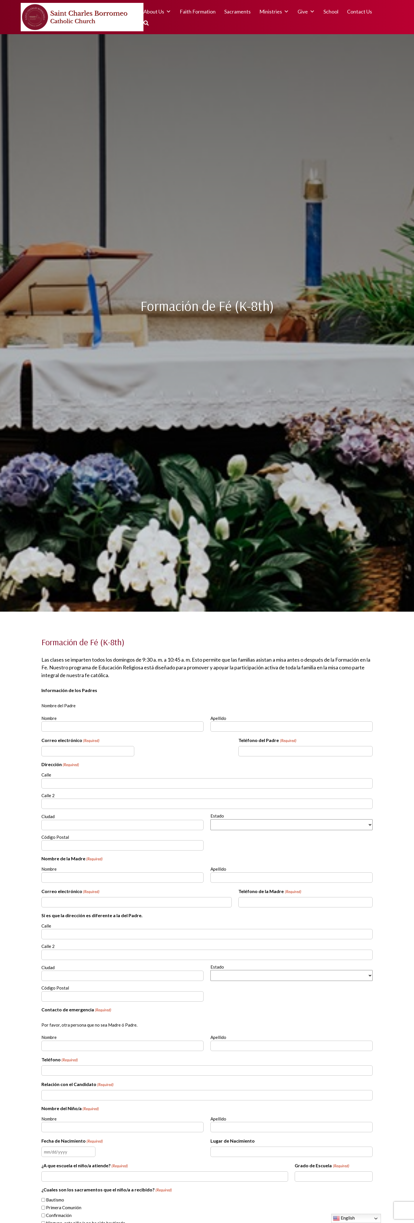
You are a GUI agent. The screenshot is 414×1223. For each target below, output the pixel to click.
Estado (217, 815)
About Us (157, 11)
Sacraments (237, 11)
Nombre (49, 718)
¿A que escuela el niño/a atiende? (84, 1166)
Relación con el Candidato (77, 1084)
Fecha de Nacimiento (72, 1141)
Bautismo (55, 1199)
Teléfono (59, 1060)
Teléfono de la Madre (269, 891)
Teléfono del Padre (267, 740)
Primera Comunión (63, 1207)
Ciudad (48, 816)
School (330, 11)
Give (306, 11)
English (344, 1218)
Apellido (218, 718)
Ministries (274, 11)
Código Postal (55, 837)
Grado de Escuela (322, 1166)
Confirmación (59, 1215)
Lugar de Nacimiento (232, 1140)
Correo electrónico (70, 740)
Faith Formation (198, 11)
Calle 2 (48, 795)
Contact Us (359, 11)
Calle (46, 774)
